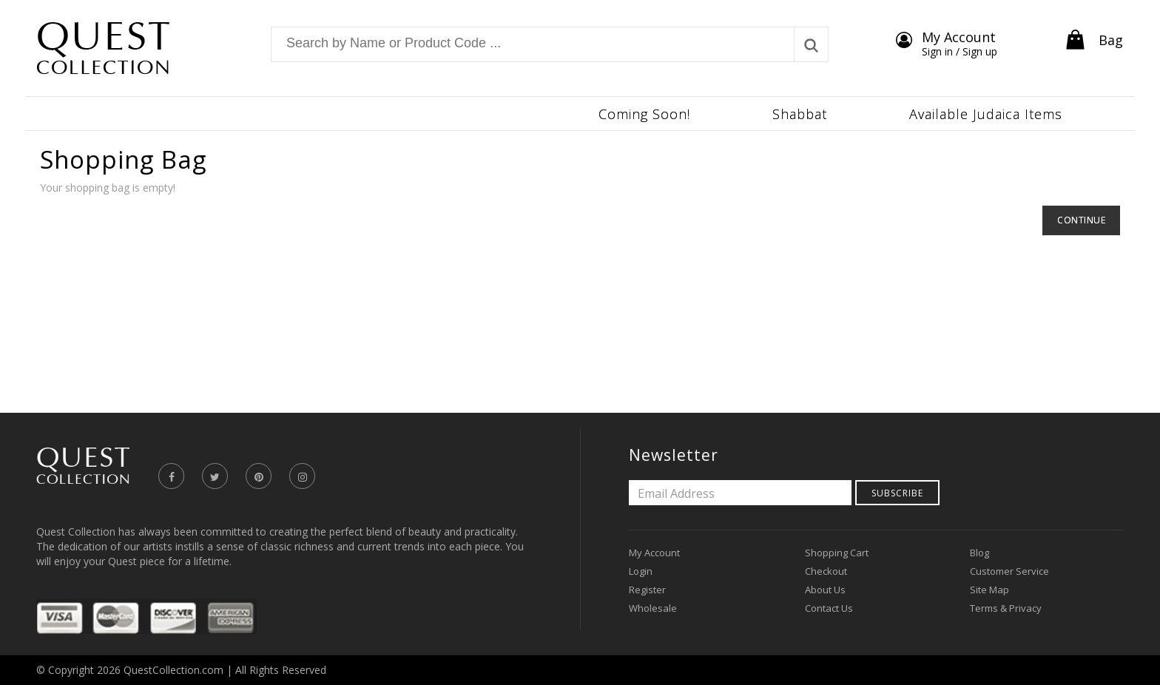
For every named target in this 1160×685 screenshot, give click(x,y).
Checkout (826, 571)
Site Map (989, 589)
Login (640, 571)
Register (647, 589)
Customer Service (1009, 571)
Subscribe (897, 493)
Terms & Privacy (1006, 608)
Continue (1081, 220)
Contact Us (829, 608)
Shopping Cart (837, 552)
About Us (825, 589)
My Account (654, 552)
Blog (979, 552)
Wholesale (653, 608)
